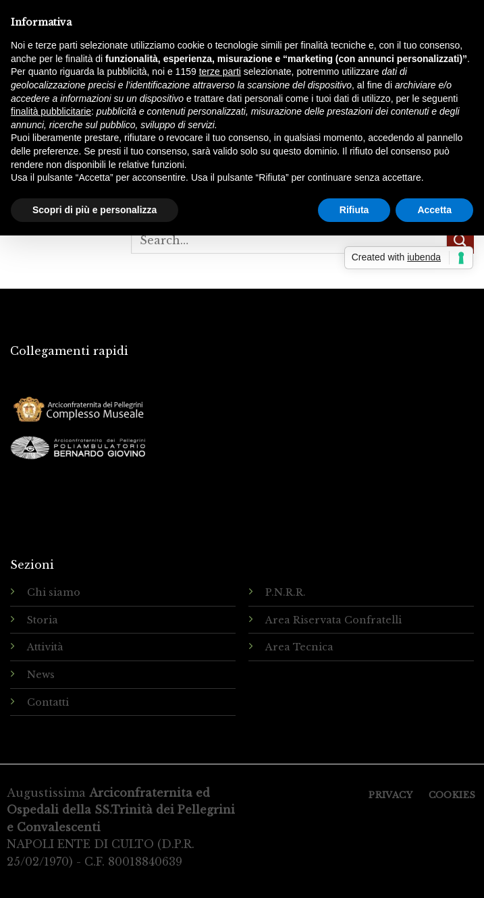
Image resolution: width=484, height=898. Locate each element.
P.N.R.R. (285, 592)
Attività (45, 647)
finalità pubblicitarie (51, 111)
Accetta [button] (434, 209)
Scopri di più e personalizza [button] (94, 209)
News (41, 675)
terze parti (220, 71)
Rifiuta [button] (354, 209)
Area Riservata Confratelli (333, 620)
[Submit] (460, 240)
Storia (42, 620)
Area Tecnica (299, 647)
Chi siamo (53, 592)
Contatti (48, 702)
